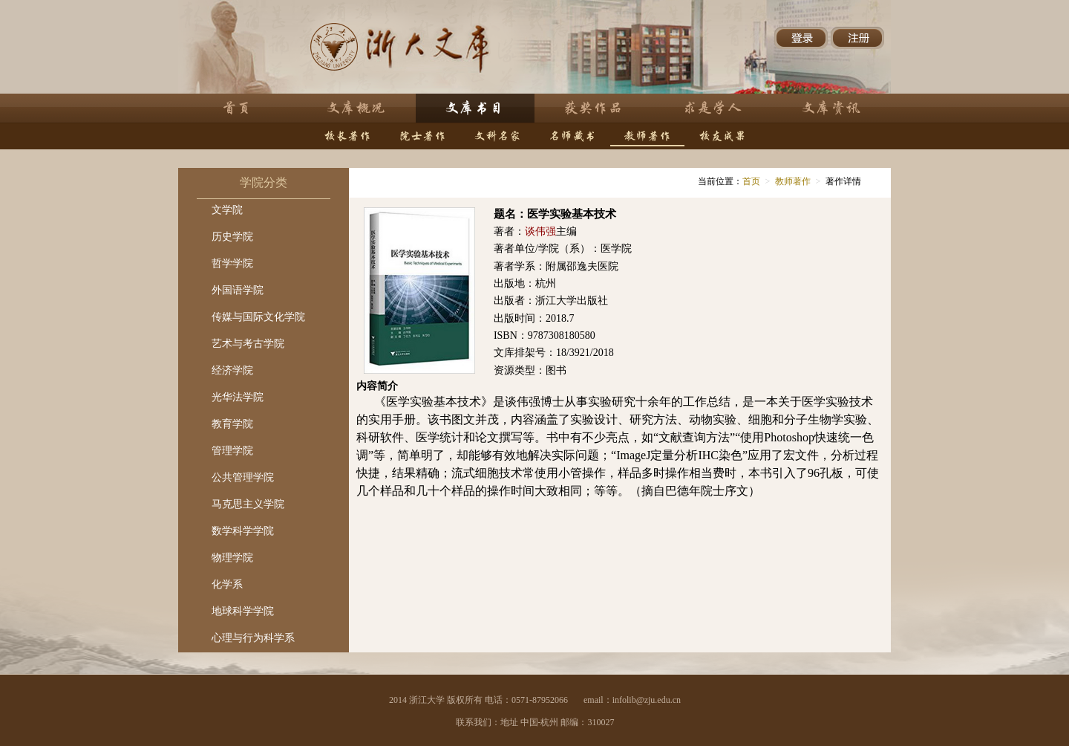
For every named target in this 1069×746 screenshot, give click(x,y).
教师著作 (793, 181)
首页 (751, 181)
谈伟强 (540, 231)
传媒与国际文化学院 (258, 316)
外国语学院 (238, 290)
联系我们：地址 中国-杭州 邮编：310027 (535, 722)
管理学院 (232, 450)
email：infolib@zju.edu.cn (632, 700)
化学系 (227, 584)
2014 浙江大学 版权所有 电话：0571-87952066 (478, 700)
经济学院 (232, 370)
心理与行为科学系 (253, 637)
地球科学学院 (243, 611)
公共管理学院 (243, 477)
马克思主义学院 (248, 504)
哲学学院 (232, 263)
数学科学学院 (243, 530)
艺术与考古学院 (248, 343)
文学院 (227, 209)
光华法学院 (238, 397)
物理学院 (232, 557)
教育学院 (232, 423)
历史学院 (232, 236)
